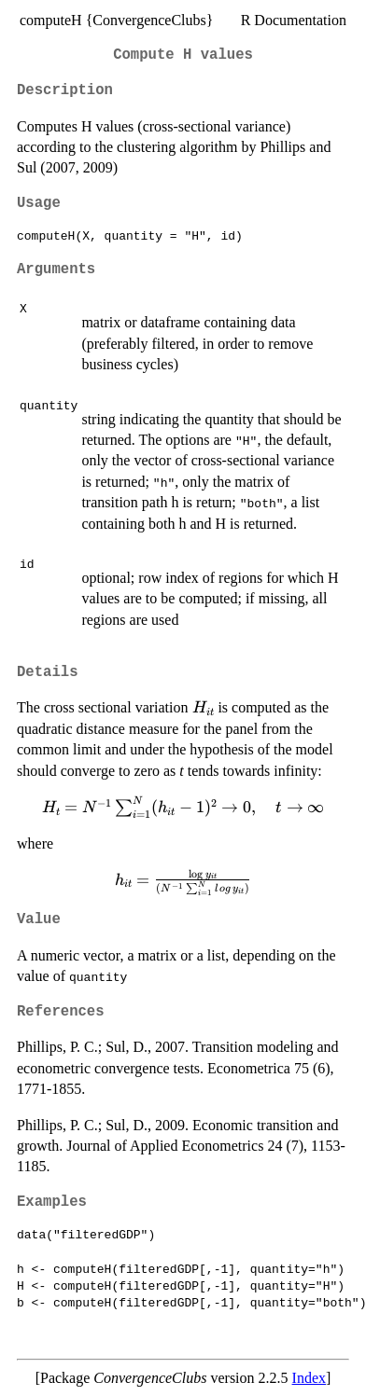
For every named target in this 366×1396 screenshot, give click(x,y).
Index (309, 1378)
